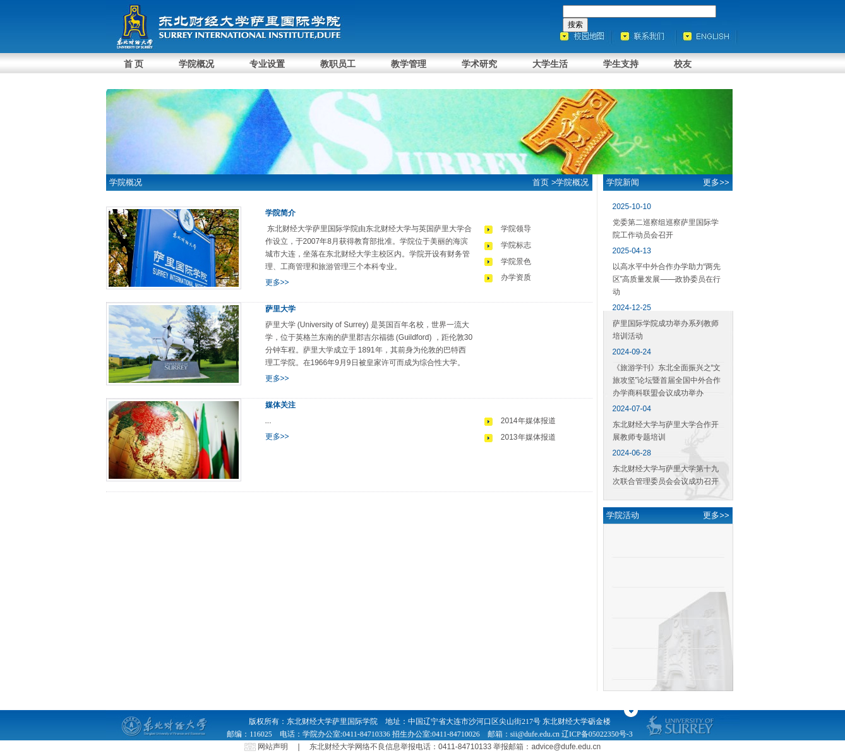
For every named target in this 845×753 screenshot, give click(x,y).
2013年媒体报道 (528, 437)
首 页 (134, 64)
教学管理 (408, 64)
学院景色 (516, 261)
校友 (683, 64)
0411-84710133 (464, 746)
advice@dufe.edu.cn (566, 746)
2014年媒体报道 (528, 420)
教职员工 (338, 64)
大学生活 (550, 64)
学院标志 (516, 245)
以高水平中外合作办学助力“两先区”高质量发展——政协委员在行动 (667, 279)
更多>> (277, 282)
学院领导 (516, 228)
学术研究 (479, 64)
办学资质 (516, 277)
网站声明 (273, 746)
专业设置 (267, 64)
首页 (540, 182)
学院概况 (196, 64)
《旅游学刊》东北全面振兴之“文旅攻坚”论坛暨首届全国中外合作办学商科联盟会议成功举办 (667, 380)
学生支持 (620, 64)
